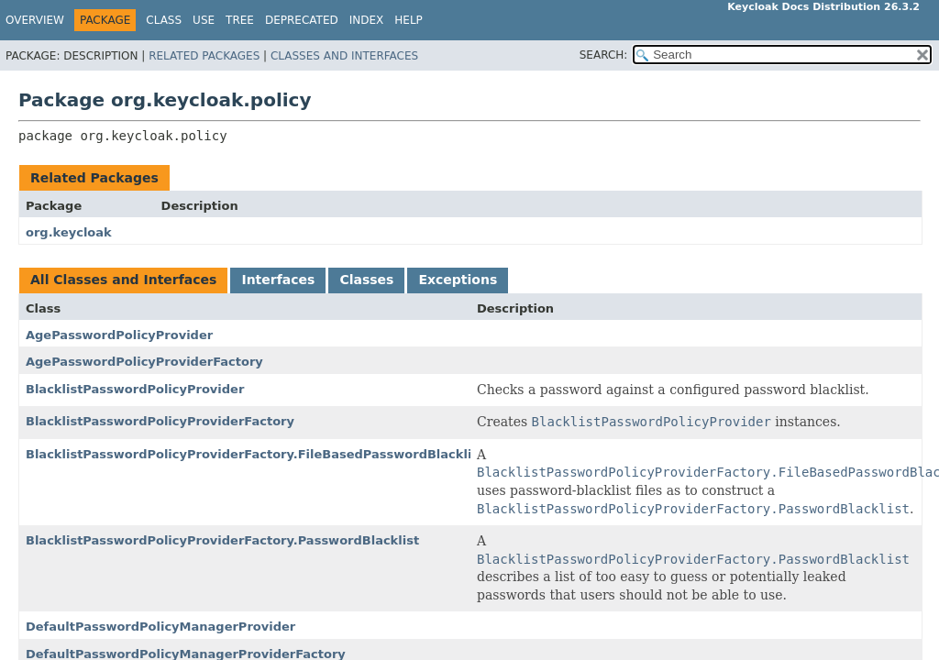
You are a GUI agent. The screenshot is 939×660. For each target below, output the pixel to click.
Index (366, 20)
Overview (35, 20)
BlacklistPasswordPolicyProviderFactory (160, 421)
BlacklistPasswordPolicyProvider (135, 389)
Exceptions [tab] (457, 279)
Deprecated (301, 20)
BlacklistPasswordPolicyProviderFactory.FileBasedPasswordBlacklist (255, 454)
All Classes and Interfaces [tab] (123, 279)
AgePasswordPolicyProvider (119, 335)
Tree (240, 20)
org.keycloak (69, 232)
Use (204, 20)
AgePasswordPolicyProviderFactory (144, 361)
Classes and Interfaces (344, 56)
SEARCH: (604, 55)
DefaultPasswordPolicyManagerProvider (160, 626)
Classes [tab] (366, 279)
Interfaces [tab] (278, 279)
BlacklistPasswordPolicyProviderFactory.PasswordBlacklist (222, 540)
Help (408, 20)
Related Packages (204, 56)
